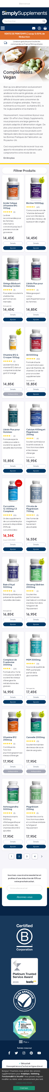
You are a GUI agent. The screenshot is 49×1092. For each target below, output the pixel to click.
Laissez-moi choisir (24, 1083)
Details (13, 243)
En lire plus (9, 157)
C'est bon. (24, 1088)
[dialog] (24, 1080)
